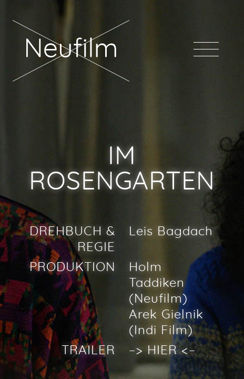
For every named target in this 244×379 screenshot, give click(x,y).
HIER (162, 350)
